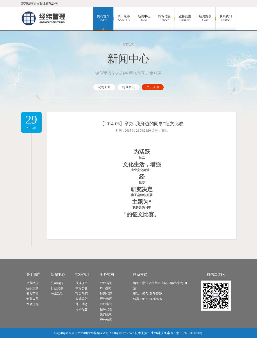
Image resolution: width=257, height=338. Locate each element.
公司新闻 (104, 87)
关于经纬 (124, 18)
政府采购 (106, 314)
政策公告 (81, 298)
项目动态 (81, 293)
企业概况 (32, 283)
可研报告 (81, 309)
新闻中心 (144, 18)
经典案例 (205, 18)
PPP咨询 (105, 288)
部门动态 (81, 304)
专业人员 (32, 298)
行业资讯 (128, 87)
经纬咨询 (106, 283)
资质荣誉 (32, 293)
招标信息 (164, 18)
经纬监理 (106, 298)
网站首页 (103, 18)
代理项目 (81, 283)
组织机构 (32, 288)
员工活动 (152, 87)
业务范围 (185, 18)
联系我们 (226, 18)
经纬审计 (106, 304)
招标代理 (106, 309)
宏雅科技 (157, 333)
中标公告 (81, 288)
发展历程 (32, 304)
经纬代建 (106, 293)
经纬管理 (106, 320)
